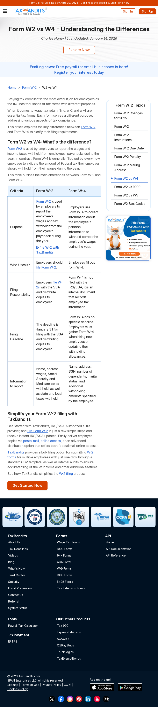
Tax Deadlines (18, 549)
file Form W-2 (46, 267)
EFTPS (12, 641)
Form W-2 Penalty (127, 157)
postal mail (31, 441)
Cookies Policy (17, 689)
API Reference (116, 555)
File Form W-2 (37, 431)
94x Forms (64, 555)
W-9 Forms (64, 568)
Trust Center (16, 575)
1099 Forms (64, 549)
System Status (17, 608)
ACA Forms (64, 562)
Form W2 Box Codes (129, 204)
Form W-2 (29, 87)
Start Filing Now (119, 2)
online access (51, 441)
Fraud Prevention (20, 588)
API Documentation (118, 549)
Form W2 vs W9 (126, 195)
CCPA (67, 684)
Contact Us (15, 595)
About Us (14, 542)
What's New (16, 568)
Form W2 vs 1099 (127, 187)
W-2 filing (66, 474)
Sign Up (147, 11)
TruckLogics (65, 652)
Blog (11, 562)
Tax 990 (63, 625)
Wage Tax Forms (68, 542)
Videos (13, 555)
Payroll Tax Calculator (23, 625)
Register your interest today (79, 72)
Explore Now (79, 50)
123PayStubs (65, 645)
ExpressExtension (69, 632)
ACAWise (63, 638)
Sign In (128, 11)
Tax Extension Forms (71, 588)
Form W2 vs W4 (126, 179)
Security (13, 582)
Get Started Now (27, 485)
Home (11, 87)
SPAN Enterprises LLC (22, 680)
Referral (13, 601)
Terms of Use (30, 684)
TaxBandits (15, 452)
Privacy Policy (51, 684)
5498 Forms (65, 582)
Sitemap (12, 684)
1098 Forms (64, 575)
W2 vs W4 (50, 87)
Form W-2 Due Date (129, 148)
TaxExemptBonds (69, 658)
